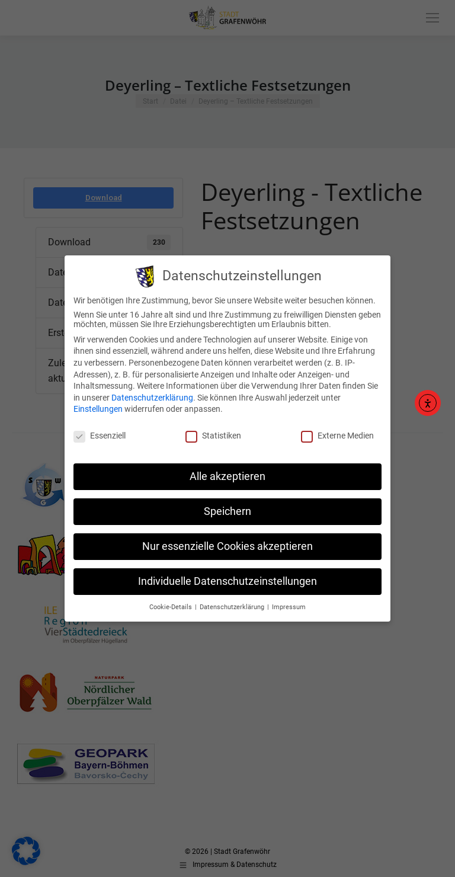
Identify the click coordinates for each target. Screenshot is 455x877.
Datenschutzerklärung (152, 393)
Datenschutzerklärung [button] (233, 603)
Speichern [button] (227, 507)
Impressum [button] (289, 603)
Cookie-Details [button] (171, 603)
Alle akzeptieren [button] (227, 472)
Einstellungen (98, 405)
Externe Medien (337, 432)
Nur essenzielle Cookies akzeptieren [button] (227, 542)
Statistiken (213, 432)
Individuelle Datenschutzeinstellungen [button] (227, 577)
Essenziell (99, 432)
